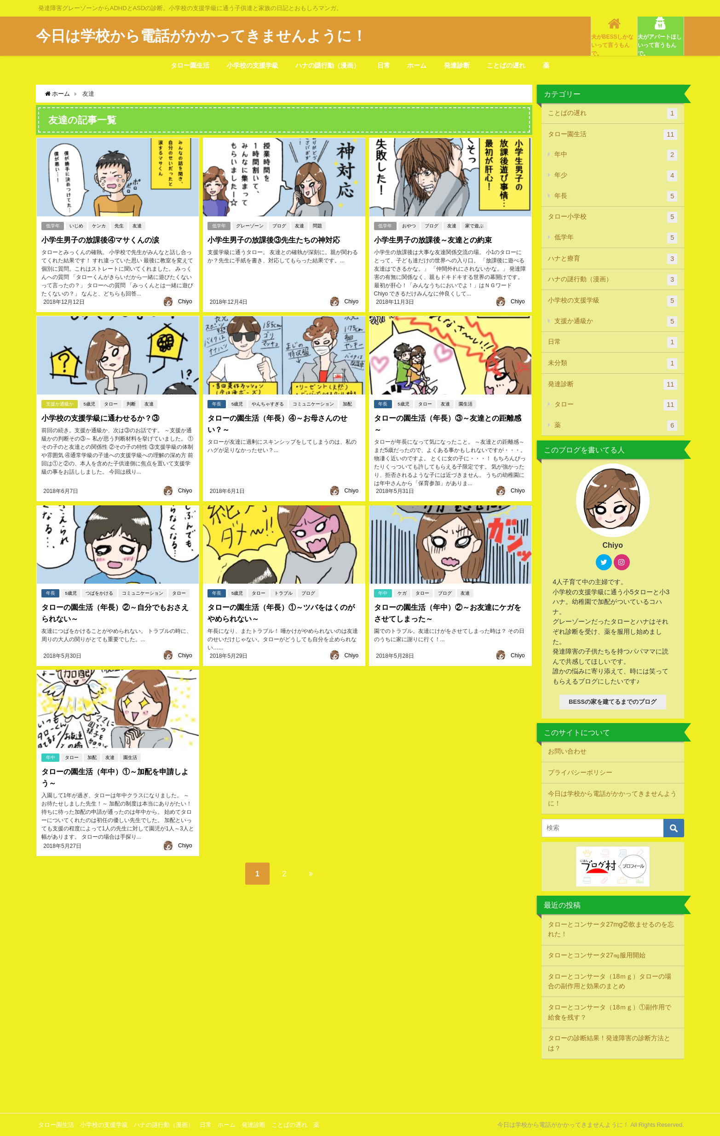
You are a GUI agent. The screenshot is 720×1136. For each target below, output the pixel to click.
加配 (347, 403)
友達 (137, 225)
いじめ (76, 225)
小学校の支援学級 (252, 65)
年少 (616, 175)
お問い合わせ (567, 751)
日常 (383, 65)
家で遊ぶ (474, 225)
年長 (216, 403)
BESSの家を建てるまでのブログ (613, 702)
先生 (119, 225)
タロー (111, 403)
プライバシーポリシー (580, 772)
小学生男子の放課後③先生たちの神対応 (273, 239)
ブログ (279, 225)
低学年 (52, 225)
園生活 (465, 403)
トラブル (283, 593)
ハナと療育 (612, 259)
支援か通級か (59, 403)
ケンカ (99, 225)
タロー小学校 (612, 217)
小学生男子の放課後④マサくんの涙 (100, 239)
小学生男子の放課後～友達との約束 (432, 239)
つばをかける (99, 593)
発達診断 (457, 65)
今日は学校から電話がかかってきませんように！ (612, 798)
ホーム (416, 65)
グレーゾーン (250, 225)
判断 (131, 403)
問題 (317, 225)
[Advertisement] (360, 1085)
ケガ (402, 593)
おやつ (409, 225)
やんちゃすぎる (268, 403)
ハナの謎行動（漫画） (327, 65)
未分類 (612, 363)
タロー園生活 (190, 65)
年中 (382, 593)
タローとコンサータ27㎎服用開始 (596, 955)
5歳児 (89, 403)
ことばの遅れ (506, 65)
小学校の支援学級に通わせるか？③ (100, 417)
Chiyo (185, 301)
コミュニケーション (313, 403)
